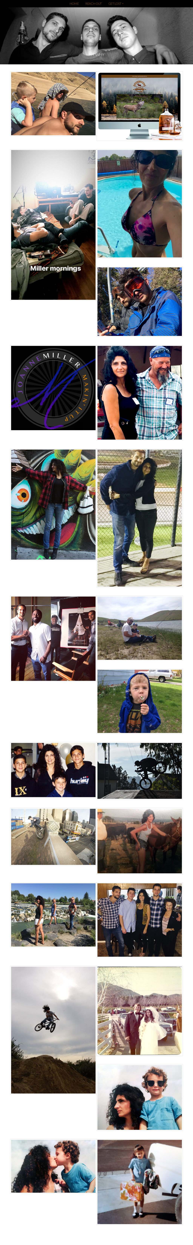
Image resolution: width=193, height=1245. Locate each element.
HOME (74, 3)
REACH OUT (93, 3)
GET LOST (115, 3)
